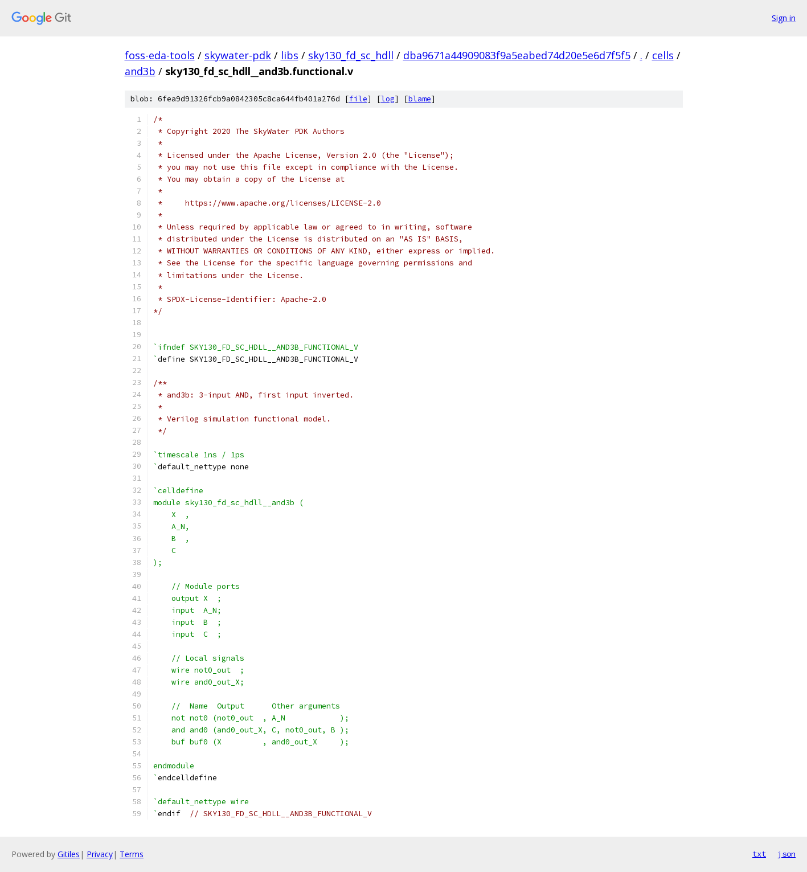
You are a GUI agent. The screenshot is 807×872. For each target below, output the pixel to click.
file (358, 99)
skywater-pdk (237, 55)
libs (289, 55)
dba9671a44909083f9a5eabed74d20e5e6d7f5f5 (516, 55)
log (388, 99)
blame (419, 99)
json (786, 854)
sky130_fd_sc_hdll (351, 55)
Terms (132, 854)
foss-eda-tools (160, 55)
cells (663, 55)
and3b (140, 71)
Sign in (784, 18)
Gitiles (69, 854)
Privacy (100, 854)
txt (759, 854)
